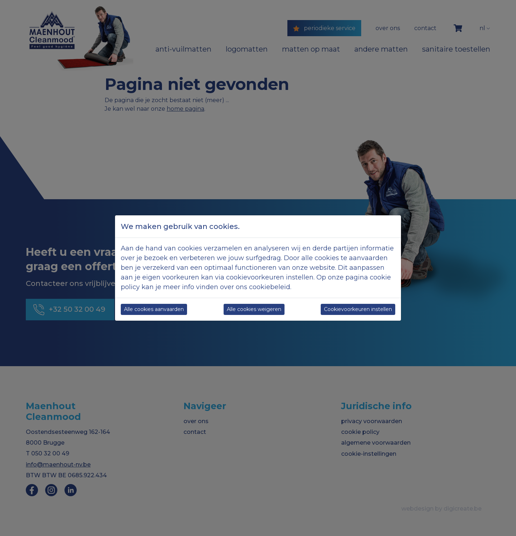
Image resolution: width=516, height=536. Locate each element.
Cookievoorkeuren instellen (358, 309)
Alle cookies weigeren (254, 309)
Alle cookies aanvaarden (154, 309)
